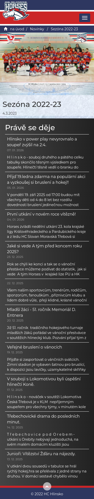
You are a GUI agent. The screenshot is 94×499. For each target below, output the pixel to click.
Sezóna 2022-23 (64, 29)
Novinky (37, 29)
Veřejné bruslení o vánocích (34, 347)
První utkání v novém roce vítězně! (41, 214)
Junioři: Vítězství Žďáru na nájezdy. (41, 453)
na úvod (17, 29)
